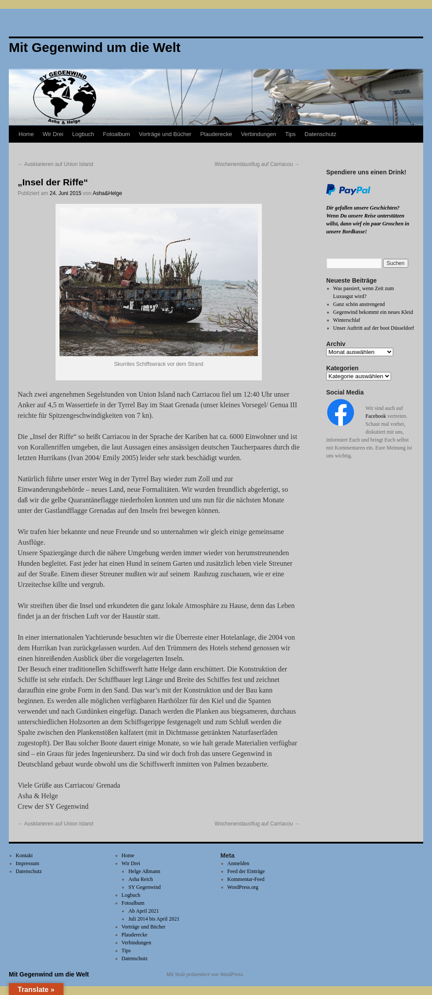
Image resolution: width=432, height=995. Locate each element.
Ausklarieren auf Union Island (55, 164)
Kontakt (24, 855)
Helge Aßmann (144, 871)
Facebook (375, 416)
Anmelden (238, 863)
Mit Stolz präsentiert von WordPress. (205, 974)
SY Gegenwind (144, 887)
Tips (290, 134)
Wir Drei (53, 134)
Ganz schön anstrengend (359, 304)
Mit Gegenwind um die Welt (49, 974)
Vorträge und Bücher (165, 134)
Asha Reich (140, 879)
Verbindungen (258, 134)
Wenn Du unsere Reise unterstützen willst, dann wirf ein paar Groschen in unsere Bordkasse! (367, 224)
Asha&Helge (107, 193)
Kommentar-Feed (245, 879)
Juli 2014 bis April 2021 (153, 919)
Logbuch (83, 134)
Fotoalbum (116, 134)
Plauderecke (216, 134)
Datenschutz (320, 134)
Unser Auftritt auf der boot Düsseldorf (373, 328)
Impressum (27, 863)
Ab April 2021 (143, 911)
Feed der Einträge (246, 871)
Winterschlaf (347, 320)
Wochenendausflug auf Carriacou (257, 164)
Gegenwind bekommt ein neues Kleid (373, 312)
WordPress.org (242, 887)
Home (26, 134)
